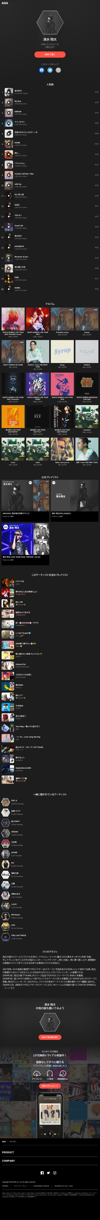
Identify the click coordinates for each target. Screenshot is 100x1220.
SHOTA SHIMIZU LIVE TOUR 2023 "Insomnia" (13, 398)
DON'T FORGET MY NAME (13, 365)
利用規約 (5, 1186)
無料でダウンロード (50, 1086)
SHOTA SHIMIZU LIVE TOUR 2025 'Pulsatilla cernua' (13, 333)
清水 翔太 (13, 1142)
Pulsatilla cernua (62, 332)
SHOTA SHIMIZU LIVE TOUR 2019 (62, 398)
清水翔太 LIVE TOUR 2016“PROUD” (62, 431)
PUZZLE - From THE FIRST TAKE (38, 366)
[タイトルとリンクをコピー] (58, 70)
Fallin (38, 462)
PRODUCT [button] (8, 1152)
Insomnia (86, 430)
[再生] (9, 92)
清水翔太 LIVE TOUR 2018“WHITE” (13, 431)
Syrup (62, 365)
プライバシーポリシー (21, 1186)
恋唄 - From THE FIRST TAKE (87, 462)
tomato (87, 332)
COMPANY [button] (8, 1160)
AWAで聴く (50, 54)
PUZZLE (87, 365)
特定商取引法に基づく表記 (63, 1186)
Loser (13, 462)
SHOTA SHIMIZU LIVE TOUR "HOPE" (37, 398)
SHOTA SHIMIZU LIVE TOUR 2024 (37, 333)
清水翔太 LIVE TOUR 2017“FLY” (37, 431)
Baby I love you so (62, 462)
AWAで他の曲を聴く (50, 1037)
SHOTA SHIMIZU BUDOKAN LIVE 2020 (87, 398)
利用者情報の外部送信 (41, 1186)
